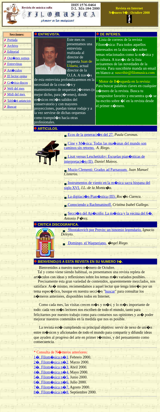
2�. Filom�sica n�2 (51, 362)
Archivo (11, 46)
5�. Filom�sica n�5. (51, 377)
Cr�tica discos (16, 82)
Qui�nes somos (16, 58)
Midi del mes (15, 94)
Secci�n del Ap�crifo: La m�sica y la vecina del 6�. (110, 213)
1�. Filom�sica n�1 (51, 357)
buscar (110, 291)
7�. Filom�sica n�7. (51, 387)
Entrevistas (13, 64)
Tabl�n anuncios (17, 101)
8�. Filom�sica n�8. (51, 392)
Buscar (10, 106)
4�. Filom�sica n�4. (51, 372)
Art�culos (13, 70)
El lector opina (15, 76)
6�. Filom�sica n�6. (51, 382)
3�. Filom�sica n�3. (51, 367)
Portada (11, 40)
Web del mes (14, 88)
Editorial (11, 51)
